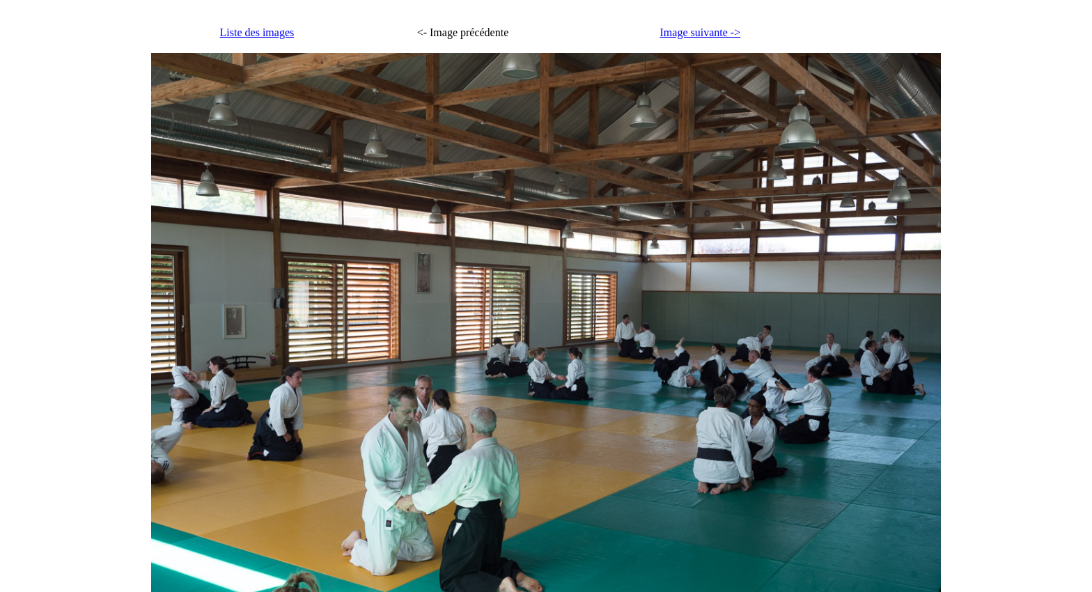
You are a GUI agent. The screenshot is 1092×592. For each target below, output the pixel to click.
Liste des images (257, 32)
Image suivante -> (700, 32)
